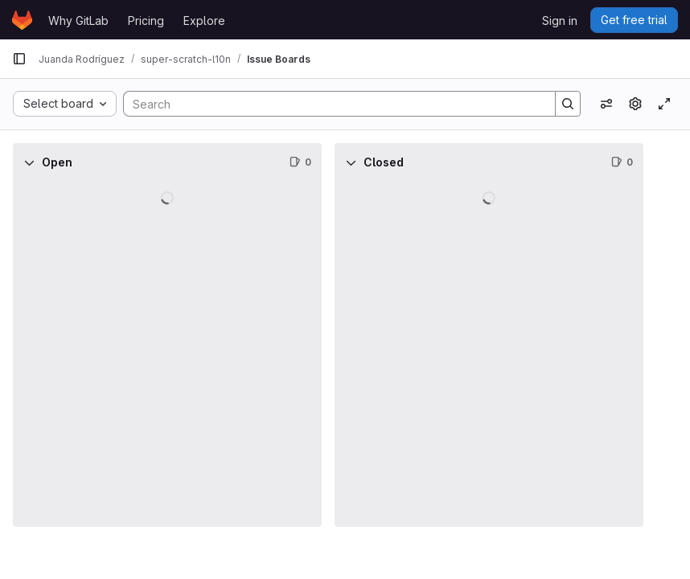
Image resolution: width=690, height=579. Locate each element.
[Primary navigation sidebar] (19, 59)
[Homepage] (22, 20)
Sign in (559, 20)
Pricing (146, 20)
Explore (204, 20)
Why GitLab (78, 20)
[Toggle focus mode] (664, 104)
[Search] (331, 103)
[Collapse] (29, 162)
